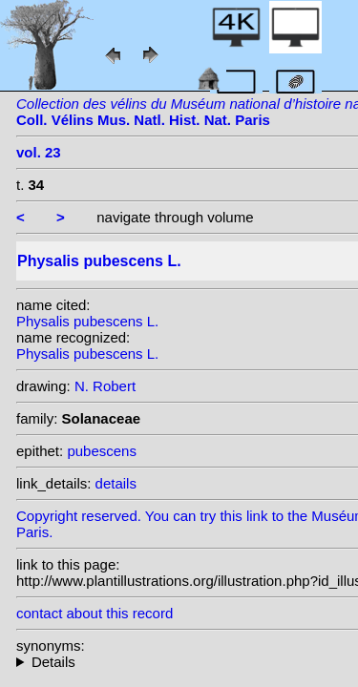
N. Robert (105, 386)
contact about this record (94, 613)
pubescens (102, 451)
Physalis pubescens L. (87, 321)
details (116, 483)
